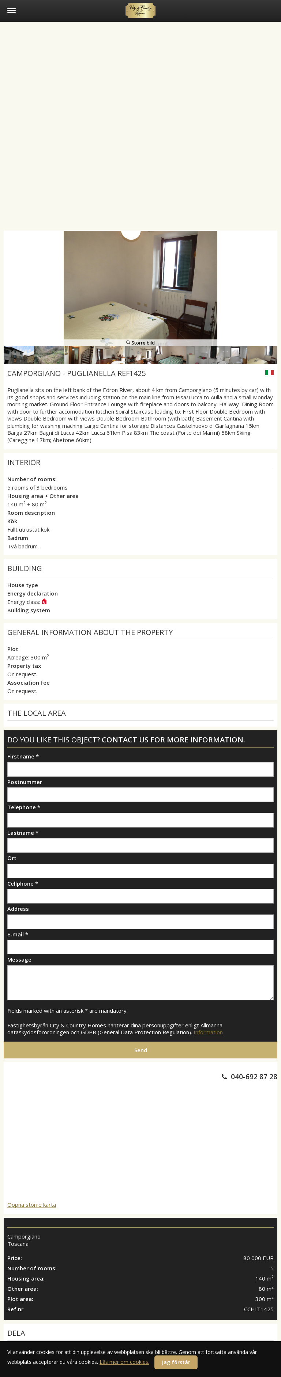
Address (18, 908)
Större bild (140, 342)
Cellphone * (22, 883)
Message (19, 959)
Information (208, 1032)
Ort (11, 858)
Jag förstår (176, 1362)
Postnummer (24, 782)
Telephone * (23, 807)
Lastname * (22, 832)
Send (140, 1050)
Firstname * (23, 756)
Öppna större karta (31, 1204)
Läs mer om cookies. (124, 1361)
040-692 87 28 (254, 1076)
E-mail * (17, 934)
